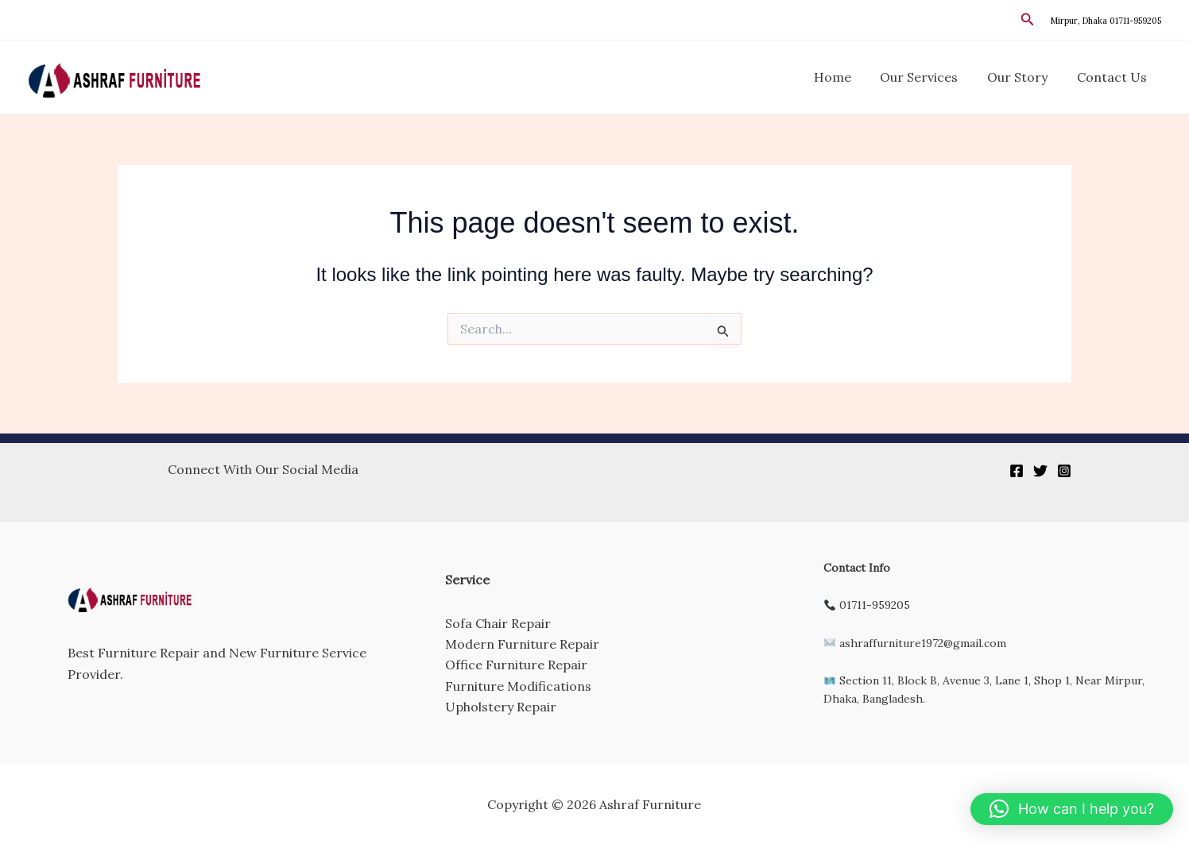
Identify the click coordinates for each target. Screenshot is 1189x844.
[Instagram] (1064, 471)
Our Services (928, 77)
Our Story (1023, 77)
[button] (1028, 20)
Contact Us (1113, 77)
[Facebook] (1016, 471)
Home (845, 77)
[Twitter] (1040, 471)
